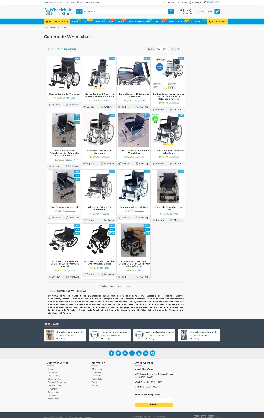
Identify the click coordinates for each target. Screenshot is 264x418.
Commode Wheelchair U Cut (134, 207)
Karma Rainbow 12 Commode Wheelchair (134, 95)
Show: (174, 49)
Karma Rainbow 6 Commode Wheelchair (169, 151)
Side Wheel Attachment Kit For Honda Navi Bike (115, 332)
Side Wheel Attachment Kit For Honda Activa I (204, 332)
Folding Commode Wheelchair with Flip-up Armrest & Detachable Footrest (169, 96)
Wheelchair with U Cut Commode (99, 208)
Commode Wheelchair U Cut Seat (168, 208)
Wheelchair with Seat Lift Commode (99, 151)
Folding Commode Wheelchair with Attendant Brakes (99, 262)
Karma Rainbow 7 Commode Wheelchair (134, 151)
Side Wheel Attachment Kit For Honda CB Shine (70, 332)
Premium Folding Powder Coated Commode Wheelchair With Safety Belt (134, 264)
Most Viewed (51, 324)
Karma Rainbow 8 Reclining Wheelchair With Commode (99, 95)
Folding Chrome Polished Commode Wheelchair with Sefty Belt (65, 264)
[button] (130, 343)
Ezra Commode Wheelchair (65, 207)
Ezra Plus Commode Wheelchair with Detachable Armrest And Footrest (64, 153)
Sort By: (149, 49)
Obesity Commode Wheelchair (64, 94)
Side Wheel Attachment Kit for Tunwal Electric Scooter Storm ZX (159, 332)
